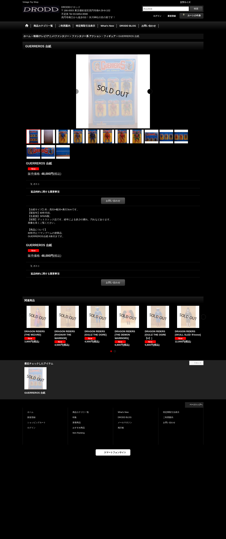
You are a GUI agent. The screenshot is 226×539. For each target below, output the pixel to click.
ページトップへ (196, 405)
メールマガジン (125, 422)
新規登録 (172, 16)
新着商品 (77, 422)
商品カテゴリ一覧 (81, 412)
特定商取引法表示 (171, 412)
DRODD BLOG (124, 417)
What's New (123, 412)
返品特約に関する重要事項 (45, 191)
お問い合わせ (113, 200)
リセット (197, 363)
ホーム (30, 412)
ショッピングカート (36, 422)
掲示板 (121, 428)
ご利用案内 (168, 417)
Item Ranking (79, 433)
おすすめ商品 (79, 428)
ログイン (157, 16)
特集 (75, 417)
